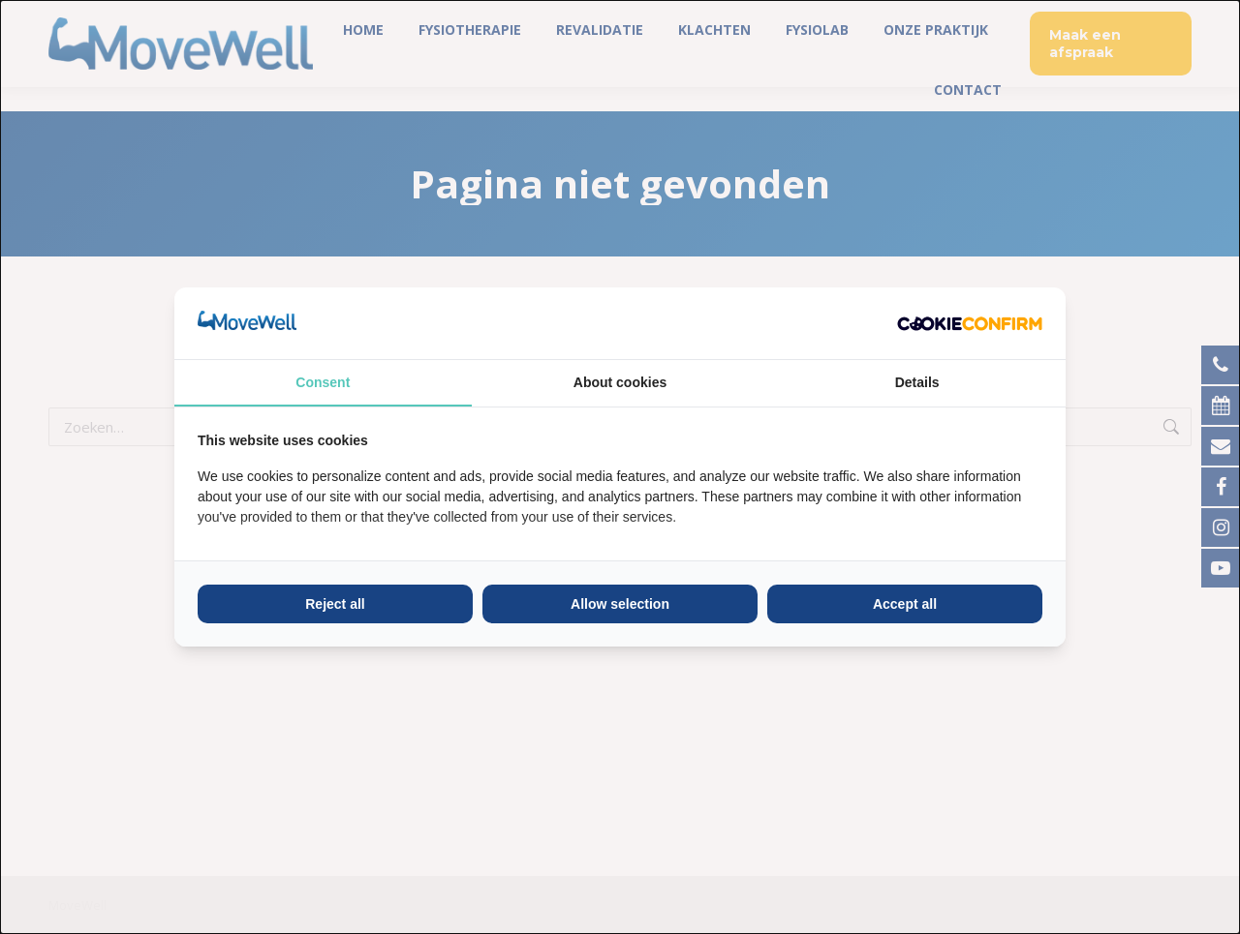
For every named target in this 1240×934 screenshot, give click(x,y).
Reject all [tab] (334, 604)
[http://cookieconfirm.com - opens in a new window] (969, 323)
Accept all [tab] (905, 604)
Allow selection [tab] (620, 604)
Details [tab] (917, 382)
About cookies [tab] (620, 382)
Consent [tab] (322, 382)
